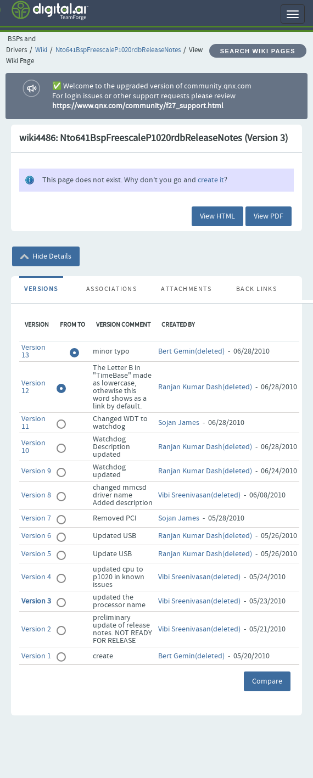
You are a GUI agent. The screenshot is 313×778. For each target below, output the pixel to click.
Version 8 (36, 495)
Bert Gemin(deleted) (191, 351)
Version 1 (36, 656)
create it (211, 180)
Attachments (186, 289)
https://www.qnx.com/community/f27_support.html (137, 106)
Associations (111, 289)
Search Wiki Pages (257, 51)
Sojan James (178, 423)
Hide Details (45, 256)
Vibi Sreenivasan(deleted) (199, 495)
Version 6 (36, 536)
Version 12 (33, 387)
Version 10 (33, 447)
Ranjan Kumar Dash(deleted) (205, 387)
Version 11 (33, 423)
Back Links (256, 289)
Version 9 (36, 471)
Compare (267, 681)
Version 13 (33, 351)
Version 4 (36, 577)
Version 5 (36, 554)
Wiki (41, 50)
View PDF (268, 216)
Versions (41, 289)
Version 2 (36, 629)
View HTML (217, 216)
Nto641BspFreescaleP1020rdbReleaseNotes (118, 50)
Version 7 (36, 518)
